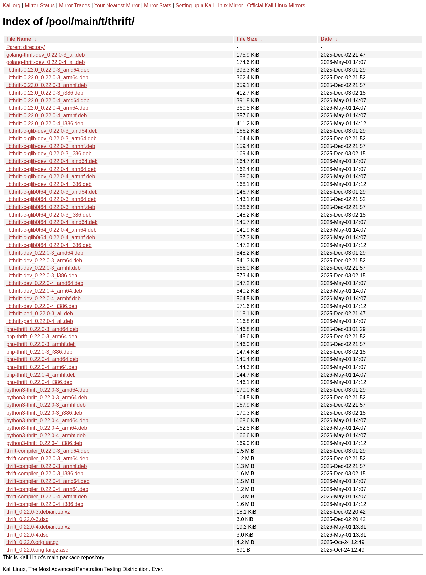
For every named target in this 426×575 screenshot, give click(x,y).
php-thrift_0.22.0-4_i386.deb (39, 382)
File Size (247, 39)
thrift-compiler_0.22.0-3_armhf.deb (46, 466)
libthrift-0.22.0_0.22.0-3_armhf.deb (46, 85)
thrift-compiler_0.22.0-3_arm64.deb (47, 458)
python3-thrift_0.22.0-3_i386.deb (44, 413)
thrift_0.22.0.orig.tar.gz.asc (37, 550)
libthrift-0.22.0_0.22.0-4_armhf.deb (46, 115)
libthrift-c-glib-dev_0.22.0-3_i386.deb (49, 153)
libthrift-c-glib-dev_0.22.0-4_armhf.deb (50, 176)
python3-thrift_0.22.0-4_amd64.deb (47, 420)
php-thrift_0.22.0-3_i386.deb (39, 352)
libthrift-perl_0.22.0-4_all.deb (39, 321)
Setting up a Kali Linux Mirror (209, 5)
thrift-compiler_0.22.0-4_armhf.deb (46, 496)
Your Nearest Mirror (117, 5)
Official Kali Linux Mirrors (276, 5)
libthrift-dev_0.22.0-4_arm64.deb (44, 291)
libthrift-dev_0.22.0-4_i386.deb (41, 306)
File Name (18, 39)
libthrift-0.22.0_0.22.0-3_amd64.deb (48, 70)
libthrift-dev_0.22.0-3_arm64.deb (44, 260)
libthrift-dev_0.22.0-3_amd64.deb (44, 253)
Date (326, 39)
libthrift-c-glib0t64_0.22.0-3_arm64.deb (51, 199)
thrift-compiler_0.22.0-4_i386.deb (44, 504)
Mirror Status (40, 5)
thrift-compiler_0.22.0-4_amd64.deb (47, 481)
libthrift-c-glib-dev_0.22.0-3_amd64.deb (51, 131)
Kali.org (11, 5)
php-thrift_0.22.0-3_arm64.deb (41, 336)
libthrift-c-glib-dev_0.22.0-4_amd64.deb (51, 161)
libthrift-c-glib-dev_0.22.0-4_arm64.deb (51, 169)
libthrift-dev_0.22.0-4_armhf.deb (43, 298)
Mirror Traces (74, 5)
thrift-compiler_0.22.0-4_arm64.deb (47, 489)
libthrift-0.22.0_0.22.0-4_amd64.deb (48, 100)
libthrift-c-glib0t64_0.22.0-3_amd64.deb (51, 192)
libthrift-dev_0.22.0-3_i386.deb (41, 275)
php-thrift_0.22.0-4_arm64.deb (41, 367)
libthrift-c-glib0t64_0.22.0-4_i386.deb (49, 245)
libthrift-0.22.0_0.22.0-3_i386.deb (44, 93)
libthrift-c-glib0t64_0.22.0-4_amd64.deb (51, 222)
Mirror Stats (157, 5)
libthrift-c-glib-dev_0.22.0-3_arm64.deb (51, 138)
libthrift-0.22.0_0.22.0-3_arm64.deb (47, 77)
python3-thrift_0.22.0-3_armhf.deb (46, 405)
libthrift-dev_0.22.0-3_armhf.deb (43, 268)
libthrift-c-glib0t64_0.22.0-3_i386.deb (49, 215)
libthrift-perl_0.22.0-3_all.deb (39, 313)
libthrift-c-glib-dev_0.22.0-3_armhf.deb (50, 146)
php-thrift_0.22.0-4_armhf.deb (41, 375)
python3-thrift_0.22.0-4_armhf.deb (46, 435)
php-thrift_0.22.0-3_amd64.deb (42, 329)
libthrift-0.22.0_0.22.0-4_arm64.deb (47, 108)
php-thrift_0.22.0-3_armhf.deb (41, 344)
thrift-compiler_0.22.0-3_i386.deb (44, 473)
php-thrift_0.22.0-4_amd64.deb (42, 359)
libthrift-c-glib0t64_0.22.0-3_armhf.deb (50, 207)
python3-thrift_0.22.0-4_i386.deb (44, 443)
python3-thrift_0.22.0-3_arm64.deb (46, 397)
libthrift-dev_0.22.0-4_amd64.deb (44, 283)
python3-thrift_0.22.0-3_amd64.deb (47, 390)
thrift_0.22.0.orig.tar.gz (32, 542)
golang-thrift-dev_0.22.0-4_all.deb (45, 62)
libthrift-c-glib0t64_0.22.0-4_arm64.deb (51, 230)
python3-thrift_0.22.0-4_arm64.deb (46, 428)
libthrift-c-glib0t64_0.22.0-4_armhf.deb (50, 237)
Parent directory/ (25, 47)
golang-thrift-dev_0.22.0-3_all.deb (45, 55)
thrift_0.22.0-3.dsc (27, 519)
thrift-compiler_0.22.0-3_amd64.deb (47, 451)
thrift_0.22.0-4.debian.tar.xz (38, 527)
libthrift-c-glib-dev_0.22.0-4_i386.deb (49, 184)
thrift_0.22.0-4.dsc (27, 535)
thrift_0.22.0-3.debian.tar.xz (38, 512)
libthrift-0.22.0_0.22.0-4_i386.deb (44, 123)
